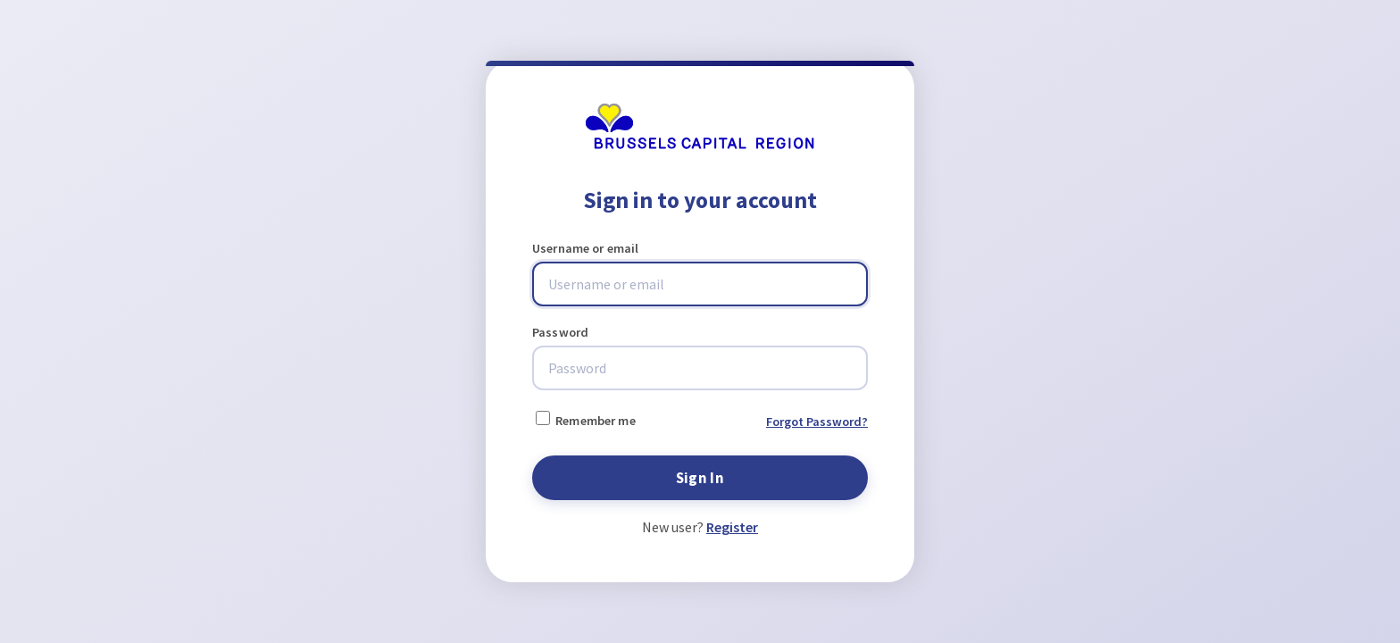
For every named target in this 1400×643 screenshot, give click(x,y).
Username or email (585, 248)
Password (560, 332)
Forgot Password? (817, 421)
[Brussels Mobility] (699, 145)
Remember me (586, 420)
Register (732, 527)
